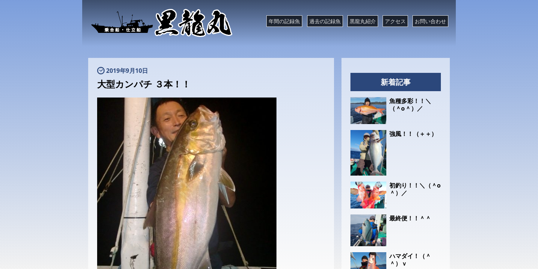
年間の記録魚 (284, 21)
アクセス (395, 21)
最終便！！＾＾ (410, 218)
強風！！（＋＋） (413, 134)
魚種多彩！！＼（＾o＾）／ (410, 104)
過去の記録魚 (325, 21)
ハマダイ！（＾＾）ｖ (410, 260)
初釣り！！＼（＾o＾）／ (415, 189)
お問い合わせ (430, 21)
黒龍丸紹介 (363, 21)
